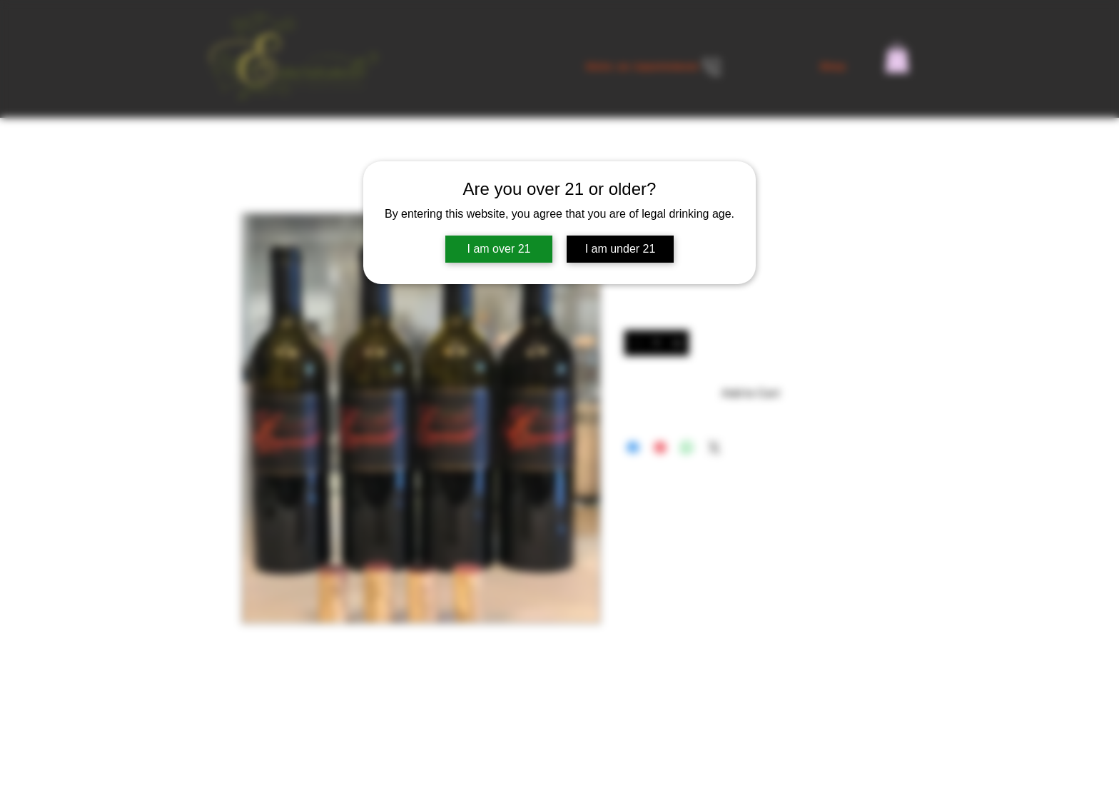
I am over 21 (499, 249)
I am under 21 (620, 249)
